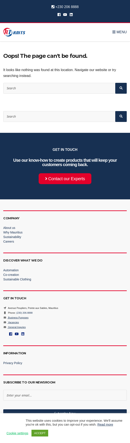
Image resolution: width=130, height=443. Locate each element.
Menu (119, 32)
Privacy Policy (12, 363)
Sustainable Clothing (17, 279)
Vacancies (11, 322)
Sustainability (12, 237)
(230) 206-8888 (24, 312)
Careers (8, 241)
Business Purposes (15, 317)
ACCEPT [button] (40, 433)
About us (9, 228)
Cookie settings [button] (17, 433)
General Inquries (14, 327)
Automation (11, 270)
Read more (105, 424)
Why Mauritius (13, 232)
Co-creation (11, 274)
